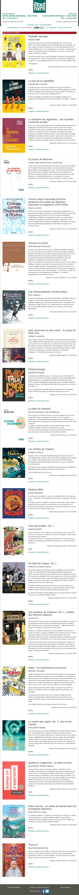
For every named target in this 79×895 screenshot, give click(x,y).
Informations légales (13, 887)
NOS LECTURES (26, 28)
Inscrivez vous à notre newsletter (40, 25)
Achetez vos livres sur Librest (39, 887)
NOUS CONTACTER (65, 28)
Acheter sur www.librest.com (38, 73)
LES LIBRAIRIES (51, 28)
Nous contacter (65, 887)
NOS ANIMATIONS (13, 28)
